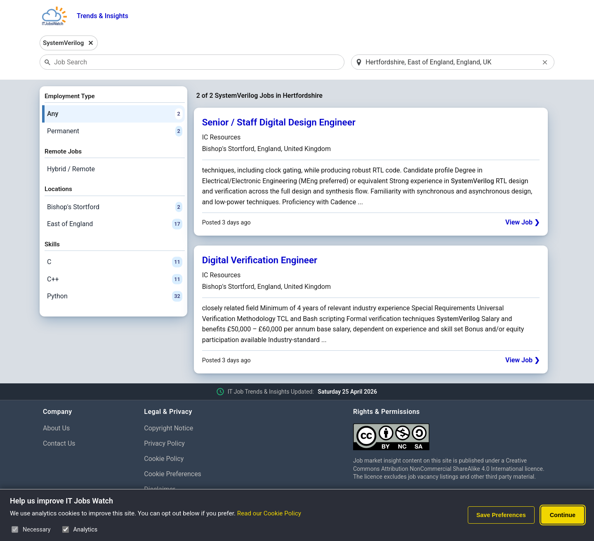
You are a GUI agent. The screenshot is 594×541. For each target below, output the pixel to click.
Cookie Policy (164, 459)
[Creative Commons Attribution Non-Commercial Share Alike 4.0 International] (452, 433)
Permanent (114, 131)
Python (114, 296)
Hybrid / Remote (71, 169)
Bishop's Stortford (114, 207)
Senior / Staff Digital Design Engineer (279, 122)
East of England (114, 224)
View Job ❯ (522, 222)
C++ (114, 279)
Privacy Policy (164, 443)
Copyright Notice (168, 428)
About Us (56, 428)
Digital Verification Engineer (259, 260)
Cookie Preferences (172, 474)
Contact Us (59, 443)
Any (114, 114)
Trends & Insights (102, 16)
